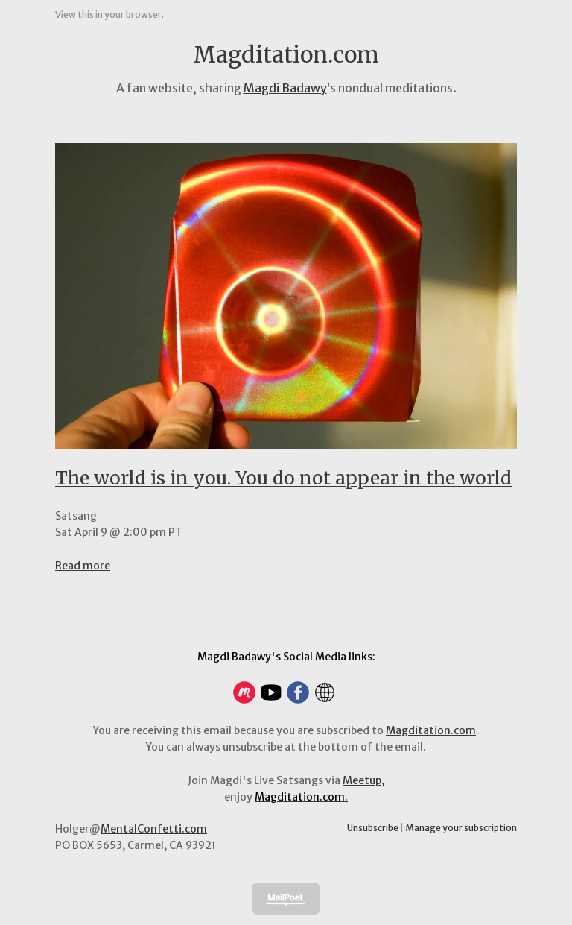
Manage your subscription (461, 827)
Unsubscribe (372, 827)
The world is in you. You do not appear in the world (283, 478)
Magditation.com (431, 730)
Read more (82, 565)
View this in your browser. (109, 14)
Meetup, (363, 780)
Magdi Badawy (285, 87)
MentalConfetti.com (154, 829)
